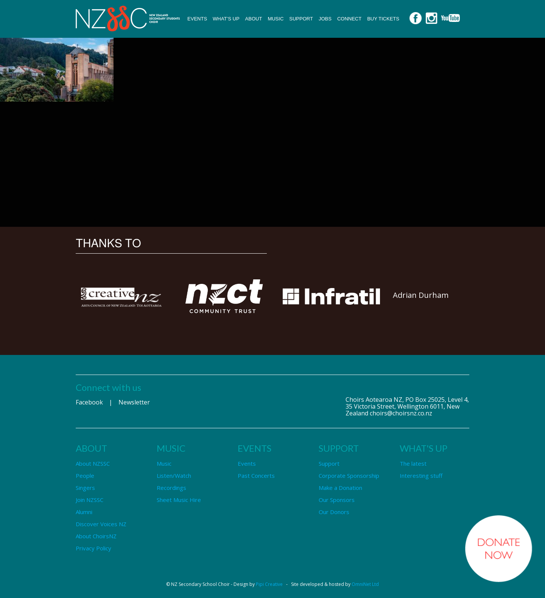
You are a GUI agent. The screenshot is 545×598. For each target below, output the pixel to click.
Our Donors (334, 512)
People (85, 475)
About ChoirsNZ (96, 536)
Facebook (89, 402)
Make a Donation (340, 487)
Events (197, 19)
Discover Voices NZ (101, 524)
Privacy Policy (93, 548)
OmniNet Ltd (365, 584)
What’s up (226, 19)
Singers (85, 487)
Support (301, 19)
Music (275, 19)
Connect (349, 19)
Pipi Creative (269, 584)
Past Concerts (256, 475)
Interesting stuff (421, 475)
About (253, 19)
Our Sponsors (337, 499)
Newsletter (134, 402)
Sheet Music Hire (179, 499)
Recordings (171, 487)
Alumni (84, 512)
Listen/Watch (174, 475)
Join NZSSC (89, 499)
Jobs (325, 19)
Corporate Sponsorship (349, 475)
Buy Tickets (383, 19)
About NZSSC (93, 463)
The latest (413, 463)
